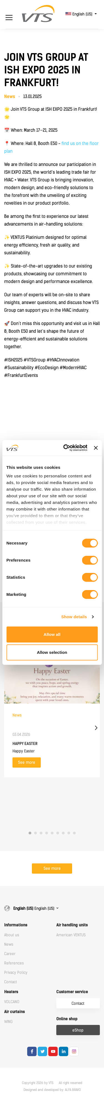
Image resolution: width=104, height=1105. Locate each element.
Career (10, 953)
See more (26, 762)
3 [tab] (41, 833)
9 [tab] (74, 833)
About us (11, 935)
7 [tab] (63, 833)
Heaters (11, 992)
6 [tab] (57, 833)
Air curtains (14, 1011)
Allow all (52, 634)
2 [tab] (35, 833)
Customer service (72, 992)
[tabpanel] (52, 705)
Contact (10, 982)
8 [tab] (68, 833)
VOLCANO (11, 1002)
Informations (15, 925)
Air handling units (72, 925)
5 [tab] (52, 833)
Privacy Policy (15, 972)
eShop (77, 1030)
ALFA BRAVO (73, 1090)
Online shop (66, 1019)
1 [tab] (30, 833)
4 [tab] (46, 833)
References (14, 963)
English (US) (79, 14)
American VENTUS (71, 935)
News (8, 944)
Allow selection (52, 652)
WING (8, 1021)
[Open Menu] (10, 14)
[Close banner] (96, 448)
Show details (74, 616)
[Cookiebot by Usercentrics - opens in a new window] (65, 447)
